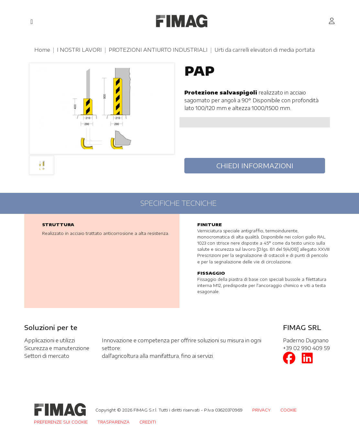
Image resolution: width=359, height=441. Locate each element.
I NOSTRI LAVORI (79, 50)
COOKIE (288, 410)
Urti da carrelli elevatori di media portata (264, 50)
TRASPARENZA (113, 421)
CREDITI (147, 421)
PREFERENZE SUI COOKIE (61, 421)
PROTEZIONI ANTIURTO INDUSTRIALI (158, 50)
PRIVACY (261, 410)
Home (42, 50)
